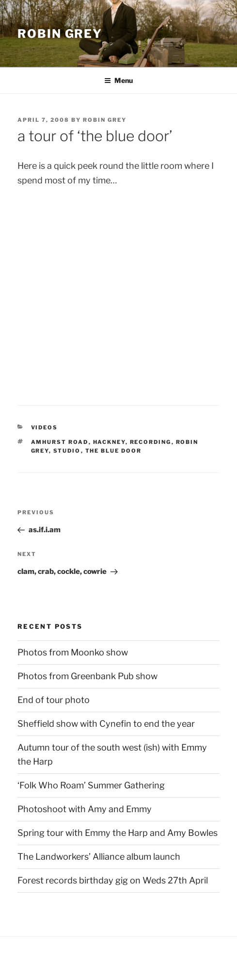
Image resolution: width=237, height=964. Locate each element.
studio (67, 450)
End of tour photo (53, 700)
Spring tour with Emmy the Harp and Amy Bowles (117, 833)
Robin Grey (59, 34)
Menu (118, 80)
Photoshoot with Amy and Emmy (84, 809)
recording (151, 442)
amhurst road (60, 442)
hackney (109, 442)
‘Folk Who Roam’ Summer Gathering (91, 785)
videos (44, 427)
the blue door (113, 450)
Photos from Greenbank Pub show (87, 676)
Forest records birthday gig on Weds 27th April (112, 880)
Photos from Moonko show (72, 652)
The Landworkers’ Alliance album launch (98, 856)
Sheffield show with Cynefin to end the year (106, 724)
